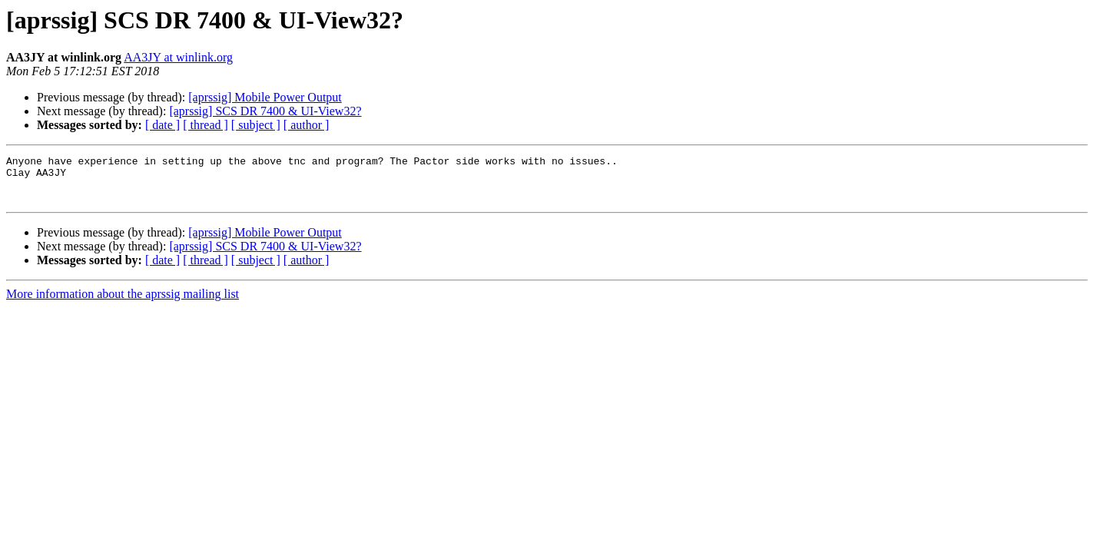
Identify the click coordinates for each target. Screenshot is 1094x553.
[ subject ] (255, 124)
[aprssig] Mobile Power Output (265, 97)
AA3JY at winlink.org (178, 57)
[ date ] (162, 124)
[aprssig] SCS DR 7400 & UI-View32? (265, 111)
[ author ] (306, 124)
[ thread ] (205, 124)
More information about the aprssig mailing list (122, 303)
